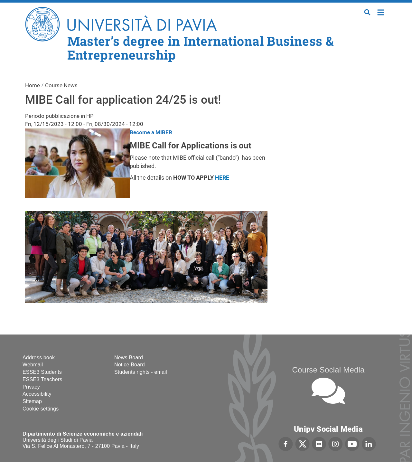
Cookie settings (41, 408)
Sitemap (32, 401)
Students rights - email (140, 372)
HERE (222, 177)
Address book (39, 357)
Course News (61, 85)
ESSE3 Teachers (42, 379)
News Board (128, 357)
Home (381, 12)
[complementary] (342, 414)
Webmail (33, 364)
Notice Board (129, 364)
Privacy (31, 387)
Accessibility (37, 394)
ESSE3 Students (42, 372)
